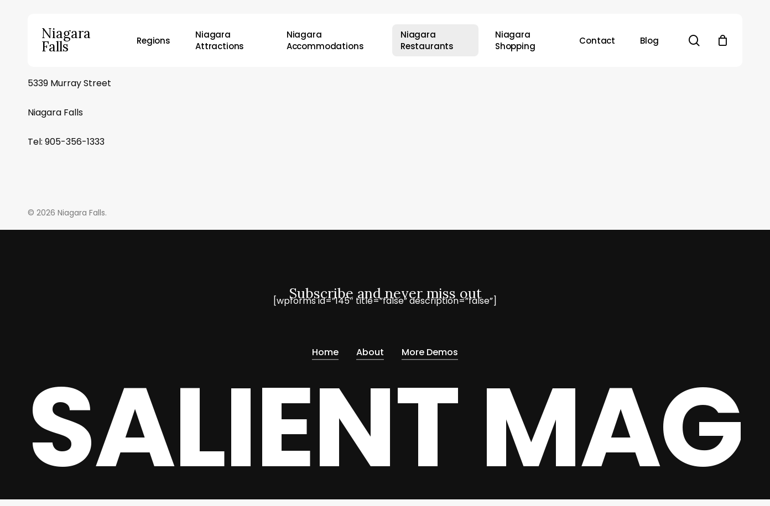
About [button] (370, 352)
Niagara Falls (66, 40)
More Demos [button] (430, 352)
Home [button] (325, 352)
